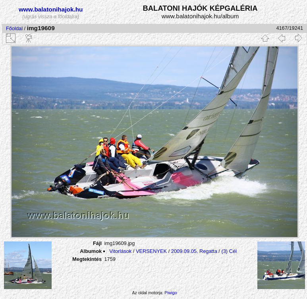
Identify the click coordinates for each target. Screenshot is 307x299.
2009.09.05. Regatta (194, 251)
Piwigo (170, 292)
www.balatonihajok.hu (51, 9)
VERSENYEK (151, 251)
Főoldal (14, 28)
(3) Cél (228, 251)
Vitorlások (120, 251)
